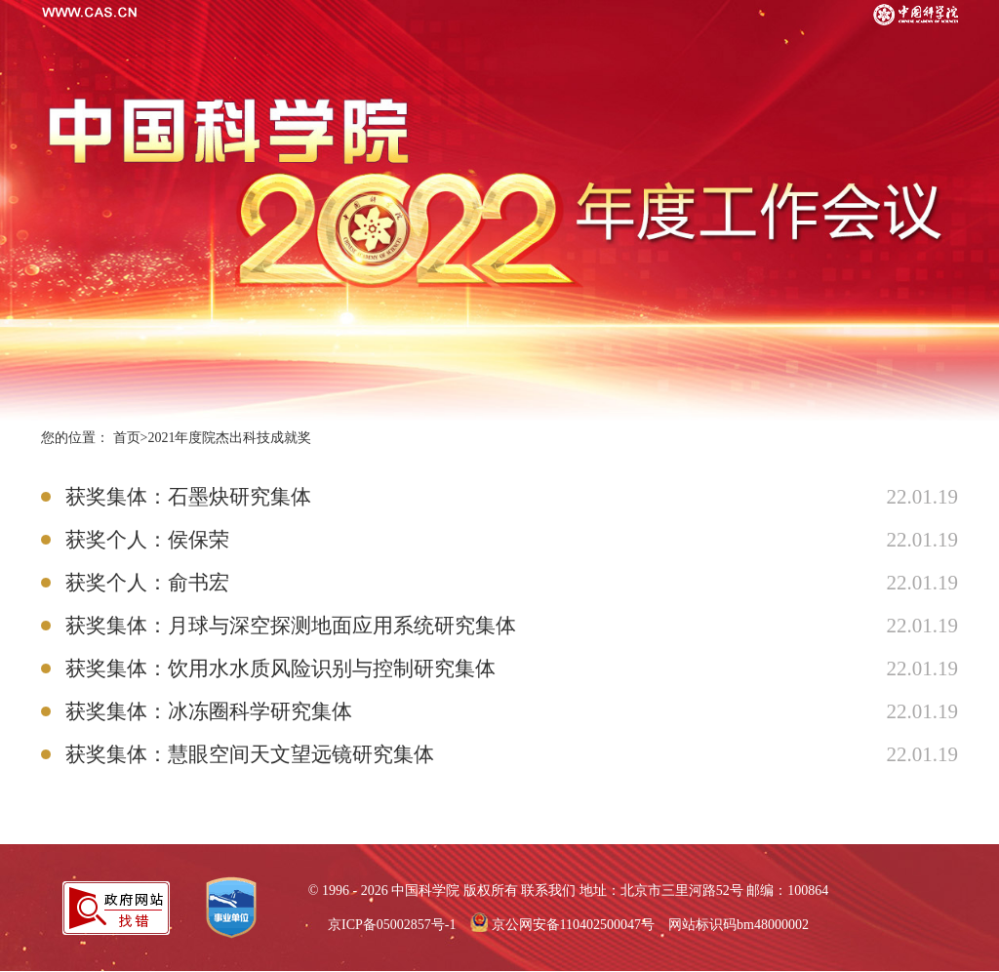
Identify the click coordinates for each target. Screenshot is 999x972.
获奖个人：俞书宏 (147, 582)
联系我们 (548, 890)
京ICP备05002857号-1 (392, 924)
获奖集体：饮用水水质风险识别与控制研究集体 (280, 668)
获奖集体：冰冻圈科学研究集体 (208, 711)
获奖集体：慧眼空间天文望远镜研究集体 (249, 754)
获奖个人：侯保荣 (147, 539)
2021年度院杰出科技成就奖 (229, 437)
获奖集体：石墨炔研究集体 (188, 496)
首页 (126, 437)
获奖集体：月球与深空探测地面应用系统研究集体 (290, 625)
